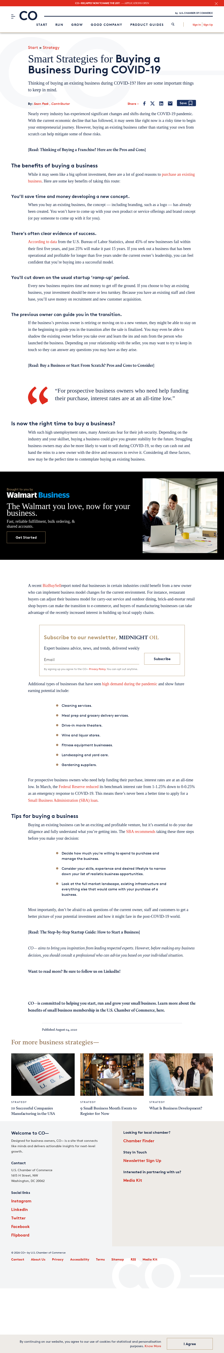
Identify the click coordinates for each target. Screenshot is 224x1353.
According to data (42, 241)
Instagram (21, 1200)
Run (59, 24)
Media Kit (132, 1180)
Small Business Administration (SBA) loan (63, 800)
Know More (153, 1346)
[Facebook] (144, 103)
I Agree (190, 1344)
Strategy (51, 47)
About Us (38, 1259)
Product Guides (147, 24)
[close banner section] (216, 4)
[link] (173, 24)
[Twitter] (152, 103)
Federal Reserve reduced (79, 786)
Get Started (26, 537)
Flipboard (20, 1234)
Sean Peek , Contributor (52, 103)
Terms (100, 1259)
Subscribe (162, 659)
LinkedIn (19, 1209)
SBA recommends (140, 831)
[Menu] (13, 16)
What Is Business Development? (175, 1108)
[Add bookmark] (186, 103)
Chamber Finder (138, 1140)
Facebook (20, 1226)
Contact (17, 1259)
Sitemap (117, 1259)
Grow (77, 24)
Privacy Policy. (97, 669)
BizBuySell (52, 585)
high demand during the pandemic (129, 684)
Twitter (18, 1217)
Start (42, 24)
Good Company (106, 24)
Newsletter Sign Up (142, 1160)
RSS (133, 1259)
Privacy (57, 1259)
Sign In (197, 24)
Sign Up (208, 24)
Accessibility (79, 1259)
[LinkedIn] (161, 103)
